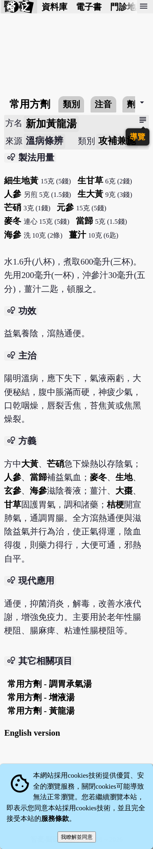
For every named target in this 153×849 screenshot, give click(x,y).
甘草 (12, 504)
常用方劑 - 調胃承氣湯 (49, 683)
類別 (71, 104)
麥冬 (12, 220)
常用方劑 (29, 104)
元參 (65, 207)
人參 (12, 193)
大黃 (29, 463)
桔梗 (115, 504)
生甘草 (90, 180)
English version (32, 732)
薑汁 (77, 234)
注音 (103, 104)
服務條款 (55, 819)
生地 (124, 477)
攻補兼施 (117, 141)
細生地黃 (21, 180)
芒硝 (12, 207)
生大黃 (90, 193)
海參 (12, 234)
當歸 (84, 220)
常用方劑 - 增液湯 (40, 697)
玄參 (12, 490)
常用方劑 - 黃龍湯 (40, 710)
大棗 (124, 490)
